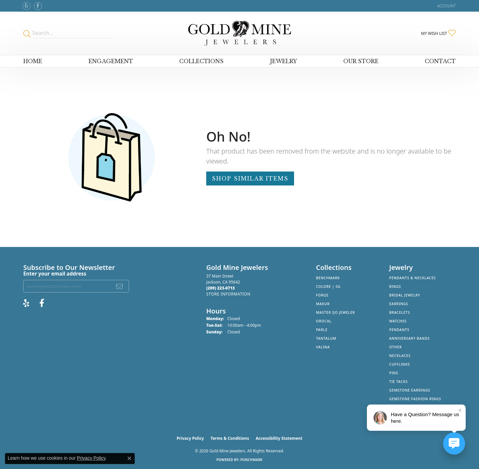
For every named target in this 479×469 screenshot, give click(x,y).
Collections (201, 61)
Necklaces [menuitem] (399, 355)
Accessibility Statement (279, 438)
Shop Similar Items (250, 178)
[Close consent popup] (129, 458)
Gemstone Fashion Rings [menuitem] (415, 399)
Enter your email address (54, 273)
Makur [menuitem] (323, 303)
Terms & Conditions (230, 438)
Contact (440, 61)
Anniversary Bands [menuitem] (409, 338)
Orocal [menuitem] (324, 321)
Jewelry (283, 61)
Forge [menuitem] (322, 295)
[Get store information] (228, 294)
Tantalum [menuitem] (326, 338)
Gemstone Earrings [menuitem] (409, 390)
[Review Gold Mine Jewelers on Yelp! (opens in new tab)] (27, 6)
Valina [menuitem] (323, 347)
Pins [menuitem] (393, 373)
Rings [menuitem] (395, 286)
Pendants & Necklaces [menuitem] (412, 278)
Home (32, 61)
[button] (446, 6)
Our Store (361, 61)
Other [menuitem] (395, 347)
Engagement (110, 61)
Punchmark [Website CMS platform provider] (251, 459)
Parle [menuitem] (322, 329)
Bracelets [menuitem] (399, 312)
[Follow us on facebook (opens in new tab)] (38, 6)
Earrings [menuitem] (398, 303)
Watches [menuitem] (398, 321)
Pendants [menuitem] (399, 329)
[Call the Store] (220, 288)
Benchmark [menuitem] (328, 278)
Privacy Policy (190, 438)
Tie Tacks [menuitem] (398, 381)
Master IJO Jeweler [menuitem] (335, 312)
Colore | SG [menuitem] (328, 286)
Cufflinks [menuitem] (399, 364)
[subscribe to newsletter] (120, 286)
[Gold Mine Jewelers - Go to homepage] (239, 33)
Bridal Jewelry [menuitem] (404, 295)
